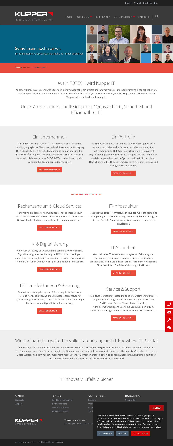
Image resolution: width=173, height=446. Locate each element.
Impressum (19, 442)
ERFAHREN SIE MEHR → (49, 227)
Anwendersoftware (60, 407)
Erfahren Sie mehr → (49, 169)
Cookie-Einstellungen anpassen (50, 442)
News (156, 3)
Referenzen (102, 16)
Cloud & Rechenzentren (62, 400)
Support (137, 3)
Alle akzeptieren (140, 433)
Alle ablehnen (105, 433)
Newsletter (147, 3)
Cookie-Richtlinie (121, 427)
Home (69, 16)
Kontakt (128, 3)
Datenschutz (30, 442)
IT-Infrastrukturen (59, 403)
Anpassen (122, 433)
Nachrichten (130, 400)
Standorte (19, 400)
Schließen (156, 408)
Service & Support (60, 411)
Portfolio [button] (82, 16)
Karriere (144, 16)
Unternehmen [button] (122, 16)
